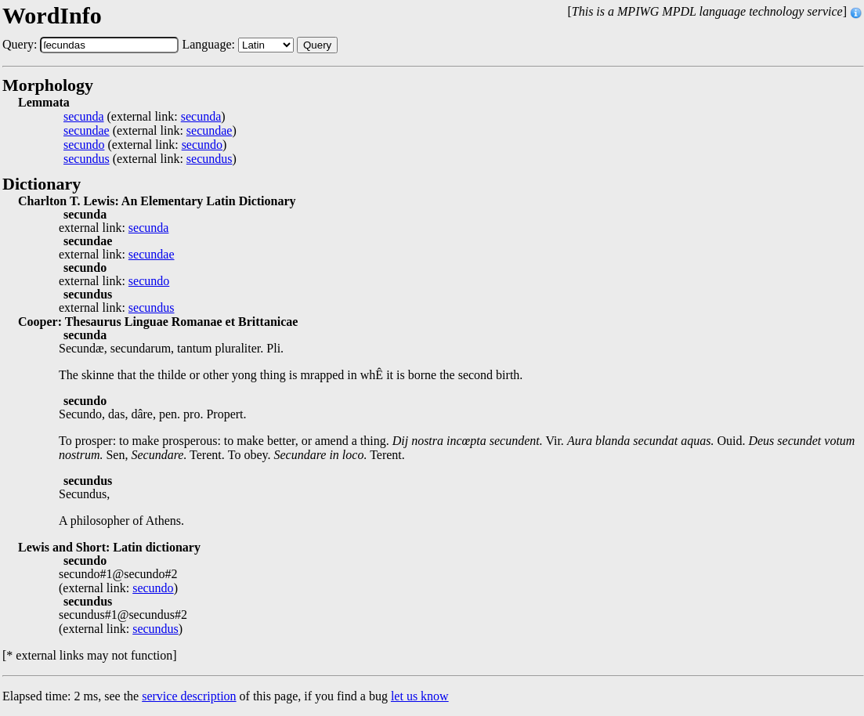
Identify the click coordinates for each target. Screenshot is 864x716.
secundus (86, 159)
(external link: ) (144, 116)
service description (189, 696)
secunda (83, 116)
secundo (83, 145)
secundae (86, 131)
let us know (420, 696)
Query (317, 45)
